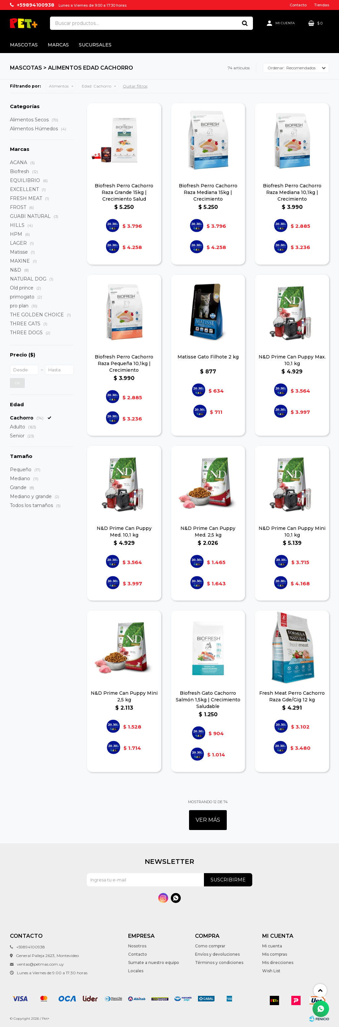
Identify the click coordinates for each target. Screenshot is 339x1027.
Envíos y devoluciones (217, 954)
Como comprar (210, 945)
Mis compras (274, 954)
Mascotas (24, 45)
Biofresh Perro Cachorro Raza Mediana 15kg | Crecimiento (208, 192)
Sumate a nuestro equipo (153, 962)
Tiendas (321, 5)
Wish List (271, 970)
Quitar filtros (135, 86)
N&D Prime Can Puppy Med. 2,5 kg (207, 531)
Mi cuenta (272, 945)
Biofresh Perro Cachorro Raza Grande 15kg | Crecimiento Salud (124, 192)
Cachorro (96, 86)
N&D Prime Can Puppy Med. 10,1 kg (124, 531)
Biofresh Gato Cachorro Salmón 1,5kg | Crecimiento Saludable (208, 699)
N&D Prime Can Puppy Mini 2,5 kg (124, 696)
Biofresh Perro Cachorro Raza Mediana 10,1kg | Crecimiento (292, 192)
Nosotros (137, 945)
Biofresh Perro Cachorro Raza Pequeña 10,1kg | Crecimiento (124, 363)
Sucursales (95, 45)
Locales (135, 970)
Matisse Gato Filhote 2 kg (208, 357)
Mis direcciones (277, 962)
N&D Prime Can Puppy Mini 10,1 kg (292, 531)
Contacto (298, 5)
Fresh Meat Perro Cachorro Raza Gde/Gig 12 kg (292, 696)
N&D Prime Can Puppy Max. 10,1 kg (292, 360)
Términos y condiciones (219, 962)
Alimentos (59, 86)
